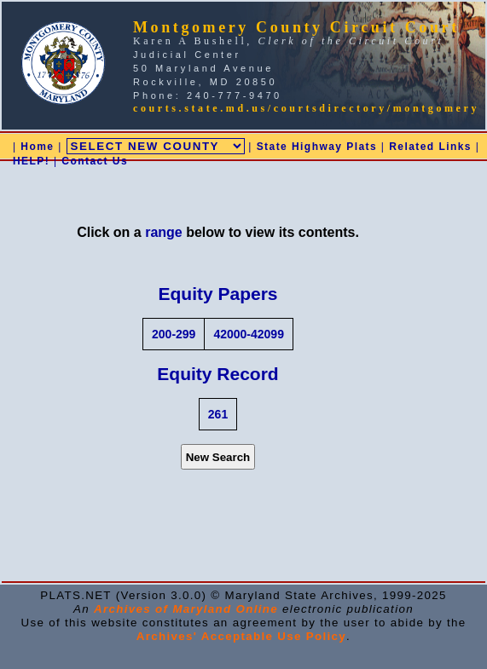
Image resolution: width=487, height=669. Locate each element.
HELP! (31, 161)
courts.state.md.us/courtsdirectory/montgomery (306, 108)
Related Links (430, 147)
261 (218, 414)
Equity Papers (217, 293)
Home (37, 147)
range (164, 232)
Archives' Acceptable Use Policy (241, 636)
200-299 (173, 334)
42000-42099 (248, 334)
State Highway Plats (317, 147)
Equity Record (217, 374)
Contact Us (94, 161)
